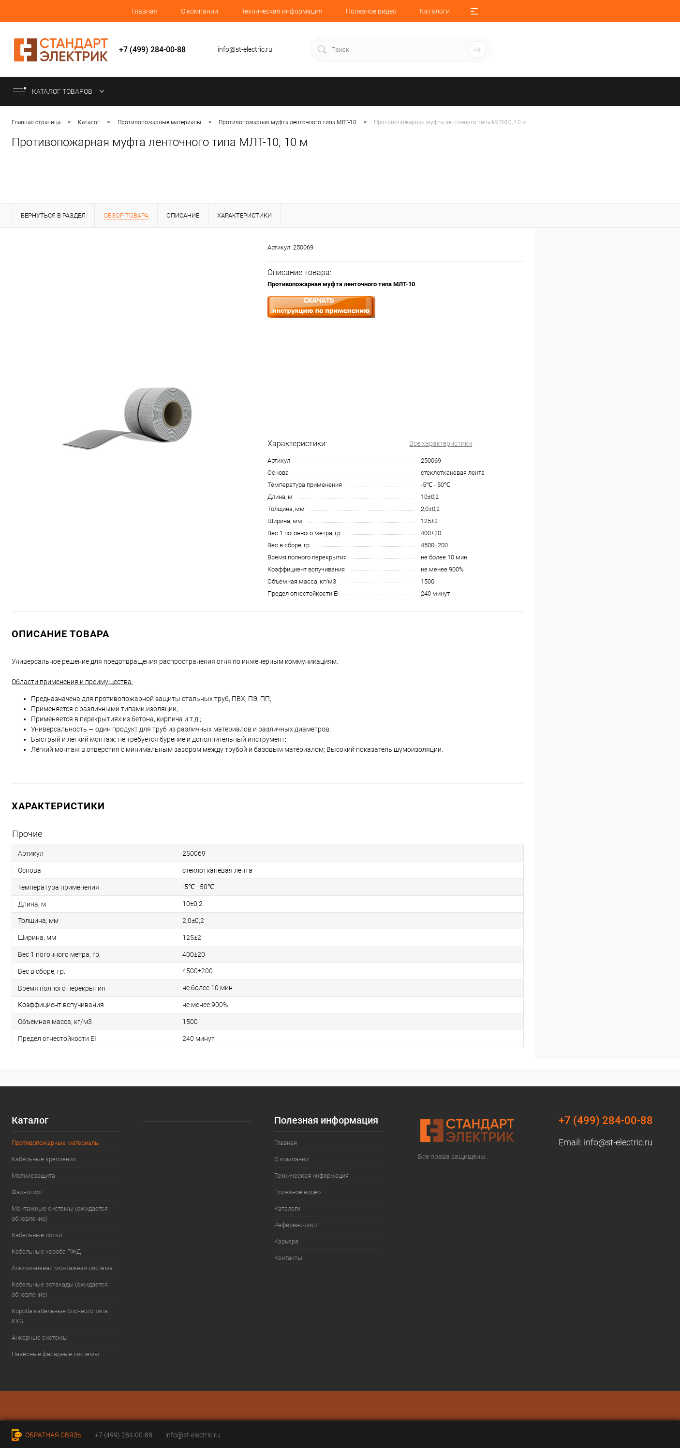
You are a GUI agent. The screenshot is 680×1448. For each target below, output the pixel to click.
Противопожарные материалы (56, 1142)
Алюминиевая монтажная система (62, 1268)
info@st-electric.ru (618, 1142)
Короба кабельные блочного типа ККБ (60, 1316)
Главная (145, 11)
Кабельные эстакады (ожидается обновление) (60, 1289)
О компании (199, 11)
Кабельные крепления (44, 1159)
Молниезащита (33, 1175)
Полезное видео (371, 11)
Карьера (286, 1241)
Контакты (288, 1257)
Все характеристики (440, 443)
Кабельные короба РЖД (46, 1251)
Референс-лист (296, 1225)
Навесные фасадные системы (55, 1354)
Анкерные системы (40, 1337)
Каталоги (435, 11)
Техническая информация (282, 11)
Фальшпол (27, 1192)
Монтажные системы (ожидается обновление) (60, 1213)
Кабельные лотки (37, 1235)
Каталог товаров (61, 91)
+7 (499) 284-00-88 (123, 1435)
